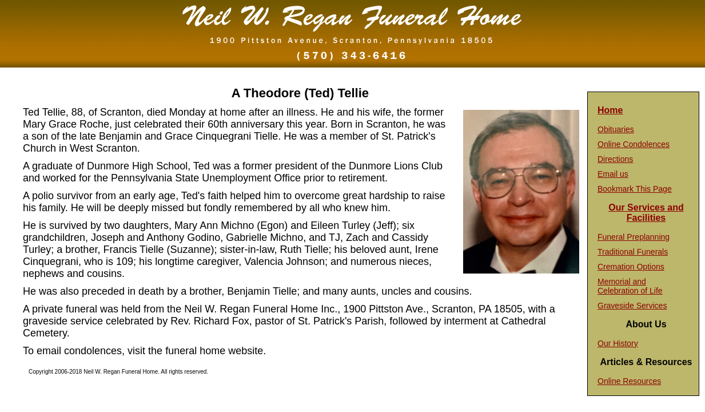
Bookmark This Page (635, 188)
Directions (615, 159)
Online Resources (629, 381)
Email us (613, 174)
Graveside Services (632, 305)
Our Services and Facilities (646, 213)
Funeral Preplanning (634, 236)
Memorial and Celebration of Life (630, 286)
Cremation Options (631, 266)
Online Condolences (634, 144)
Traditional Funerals (633, 251)
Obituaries (616, 129)
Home (610, 110)
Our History (618, 343)
